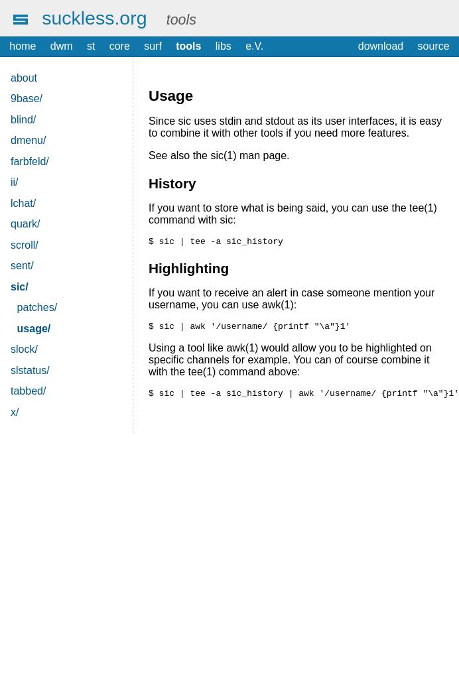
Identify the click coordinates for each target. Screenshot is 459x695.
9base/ (26, 98)
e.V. (254, 46)
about (24, 78)
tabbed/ (28, 391)
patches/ (37, 307)
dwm (61, 46)
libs (223, 46)
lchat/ (23, 203)
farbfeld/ (30, 161)
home (22, 46)
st (91, 46)
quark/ (25, 223)
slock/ (24, 349)
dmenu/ (28, 140)
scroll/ (24, 245)
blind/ (23, 119)
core (119, 46)
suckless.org (94, 18)
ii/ (15, 182)
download (381, 46)
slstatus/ (30, 370)
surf (153, 46)
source (434, 46)
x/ (15, 412)
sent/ (22, 265)
